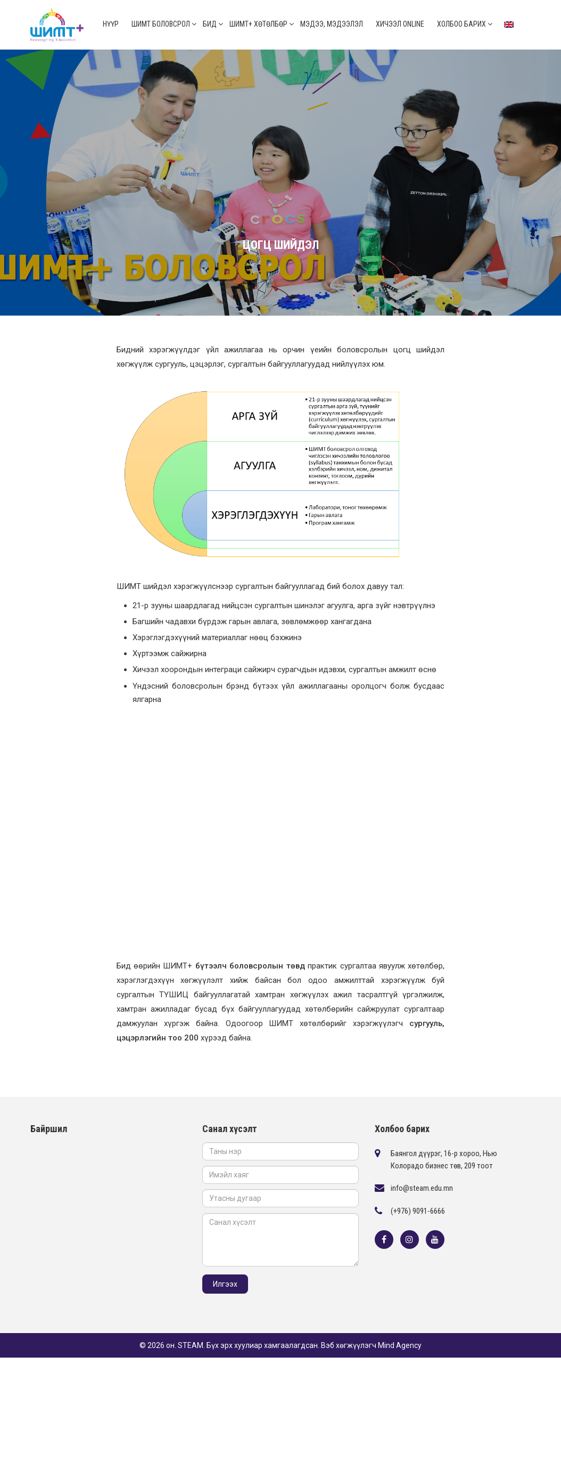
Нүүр (111, 24)
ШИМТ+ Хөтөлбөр (258, 24)
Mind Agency (400, 1345)
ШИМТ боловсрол (160, 24)
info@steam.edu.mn (422, 1188)
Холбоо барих (461, 24)
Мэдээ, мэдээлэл (331, 24)
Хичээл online (400, 24)
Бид (210, 24)
